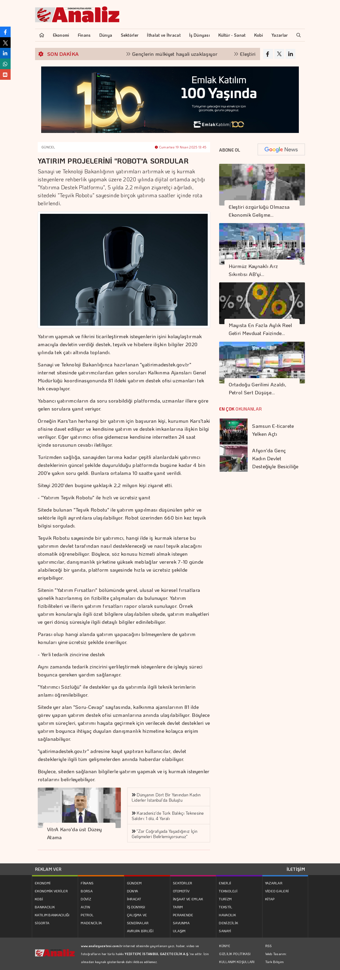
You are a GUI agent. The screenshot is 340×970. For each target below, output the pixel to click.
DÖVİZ (86, 899)
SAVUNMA (181, 923)
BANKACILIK (45, 907)
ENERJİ (225, 883)
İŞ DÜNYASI (136, 907)
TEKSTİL (225, 907)
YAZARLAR (273, 883)
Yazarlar (279, 35)
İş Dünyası (199, 35)
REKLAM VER (48, 869)
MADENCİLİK (91, 923)
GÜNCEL (48, 147)
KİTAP (270, 899)
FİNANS (87, 883)
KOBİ (39, 899)
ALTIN (85, 907)
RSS (268, 945)
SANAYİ (225, 931)
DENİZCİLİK (228, 923)
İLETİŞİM (296, 869)
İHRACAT (134, 899)
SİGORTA (42, 923)
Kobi (258, 35)
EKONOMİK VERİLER (51, 891)
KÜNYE (224, 946)
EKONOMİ (42, 883)
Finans (84, 35)
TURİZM (225, 899)
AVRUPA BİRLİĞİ (140, 931)
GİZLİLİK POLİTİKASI (234, 954)
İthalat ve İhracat (163, 35)
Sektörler (130, 35)
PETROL (87, 915)
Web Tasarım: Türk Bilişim (276, 957)
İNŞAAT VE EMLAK (188, 899)
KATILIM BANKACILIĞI (52, 915)
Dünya (105, 35)
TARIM (178, 907)
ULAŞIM (179, 931)
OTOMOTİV (181, 891)
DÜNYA (132, 891)
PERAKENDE (183, 915)
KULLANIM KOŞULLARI (236, 962)
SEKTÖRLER (182, 883)
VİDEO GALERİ (277, 891)
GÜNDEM (134, 883)
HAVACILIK (227, 915)
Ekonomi (61, 35)
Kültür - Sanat (231, 35)
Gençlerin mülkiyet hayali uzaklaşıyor (184, 54)
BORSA (87, 891)
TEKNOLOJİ (228, 891)
